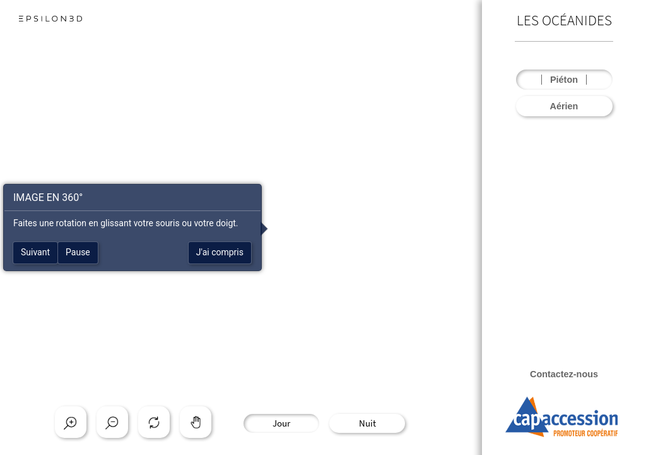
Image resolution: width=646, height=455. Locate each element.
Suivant (35, 252)
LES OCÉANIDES (564, 20)
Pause (78, 252)
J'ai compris (220, 252)
